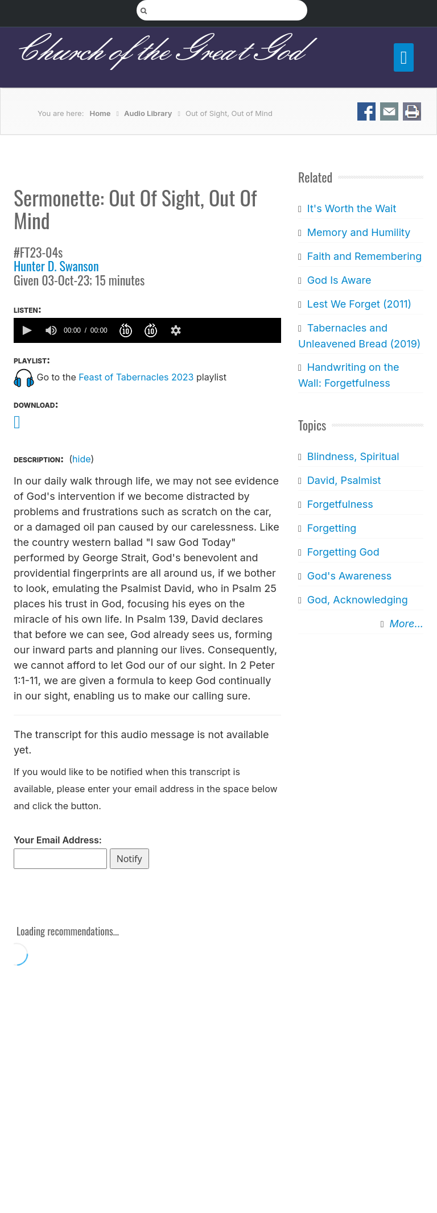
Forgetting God (343, 552)
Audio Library (148, 113)
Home (100, 113)
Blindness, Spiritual (353, 456)
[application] (147, 330)
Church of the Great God (158, 52)
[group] (51, 330)
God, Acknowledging (357, 600)
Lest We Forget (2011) (359, 304)
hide (81, 459)
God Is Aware (339, 280)
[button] (26, 330)
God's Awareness (349, 576)
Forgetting (332, 528)
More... (406, 624)
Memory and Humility (359, 232)
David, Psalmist (344, 480)
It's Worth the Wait (351, 208)
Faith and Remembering (364, 256)
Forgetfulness (340, 504)
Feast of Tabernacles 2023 (136, 377)
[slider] (233, 330)
